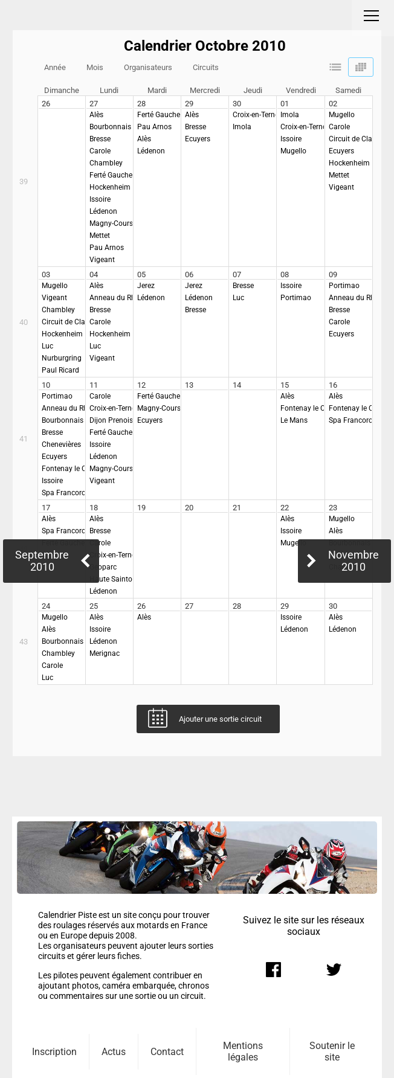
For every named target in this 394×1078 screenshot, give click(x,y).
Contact (167, 1051)
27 (93, 103)
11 (93, 385)
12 (141, 385)
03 (46, 274)
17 (46, 507)
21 (237, 507)
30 (237, 103)
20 (189, 507)
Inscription (54, 1051)
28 (141, 103)
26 (46, 103)
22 (284, 507)
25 (93, 606)
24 (46, 606)
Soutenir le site (332, 1051)
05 (141, 274)
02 (333, 103)
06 (189, 274)
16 (333, 385)
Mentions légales (243, 1051)
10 (46, 385)
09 (333, 274)
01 (284, 103)
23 (333, 507)
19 (141, 507)
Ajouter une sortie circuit (220, 718)
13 (189, 385)
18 (93, 507)
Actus (114, 1051)
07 (237, 274)
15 (284, 385)
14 (237, 385)
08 (284, 274)
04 (93, 274)
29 (189, 103)
